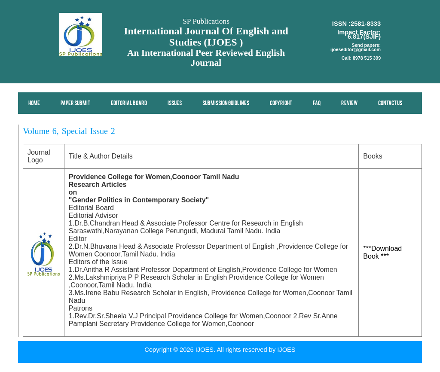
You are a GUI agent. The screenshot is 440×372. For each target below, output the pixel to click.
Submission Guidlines (225, 103)
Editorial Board (129, 103)
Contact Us (390, 103)
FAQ (317, 103)
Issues (175, 103)
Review (349, 103)
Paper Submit (75, 103)
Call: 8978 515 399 (361, 58)
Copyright (281, 103)
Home (34, 103)
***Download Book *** (382, 252)
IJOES (286, 349)
